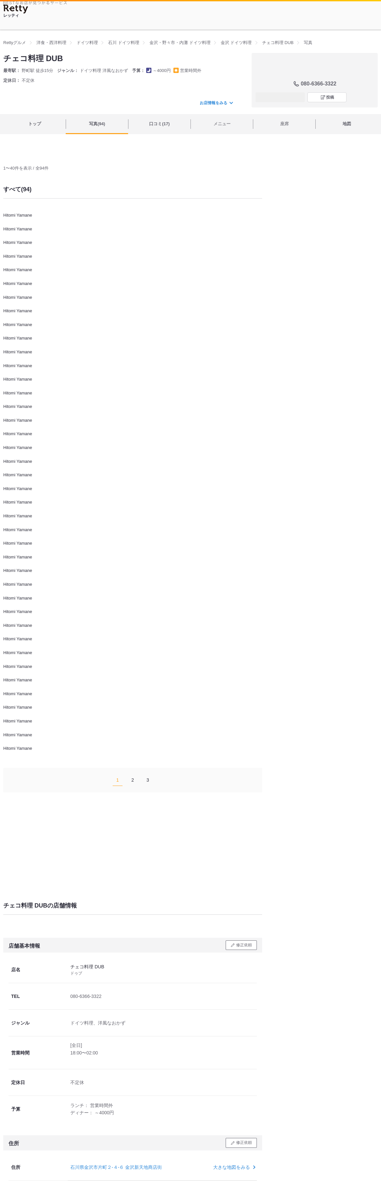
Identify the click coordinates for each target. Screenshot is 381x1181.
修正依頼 (244, 945)
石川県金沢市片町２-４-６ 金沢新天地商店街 (116, 1167)
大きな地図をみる (233, 1167)
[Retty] (15, 9)
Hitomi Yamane (17, 215)
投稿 (330, 97)
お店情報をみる (216, 103)
